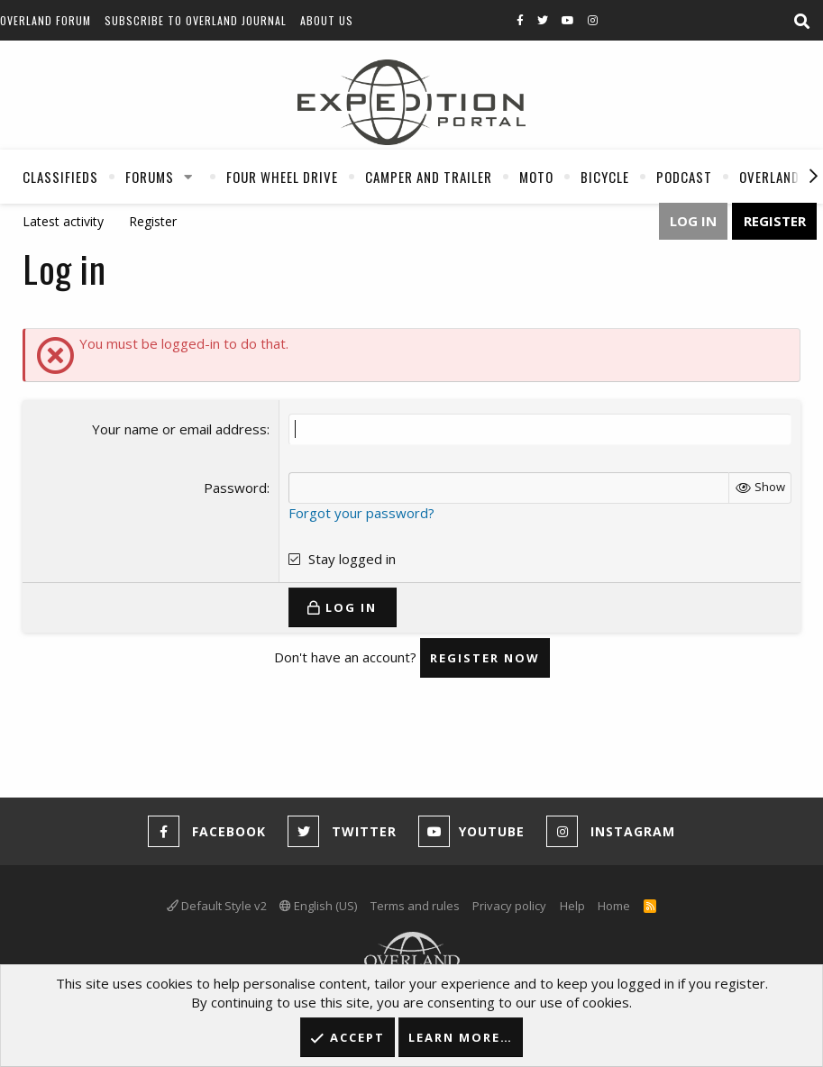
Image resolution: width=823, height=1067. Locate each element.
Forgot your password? (361, 513)
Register (153, 221)
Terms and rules (415, 906)
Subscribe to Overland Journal (196, 20)
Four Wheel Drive (282, 177)
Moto (536, 177)
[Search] (801, 21)
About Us (326, 20)
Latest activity (63, 221)
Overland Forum (45, 20)
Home (614, 906)
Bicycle (605, 177)
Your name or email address (179, 429)
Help (572, 906)
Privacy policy (509, 906)
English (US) (318, 906)
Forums (149, 177)
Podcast (684, 177)
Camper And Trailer (428, 177)
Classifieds (60, 177)
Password (235, 488)
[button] (188, 177)
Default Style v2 (217, 906)
